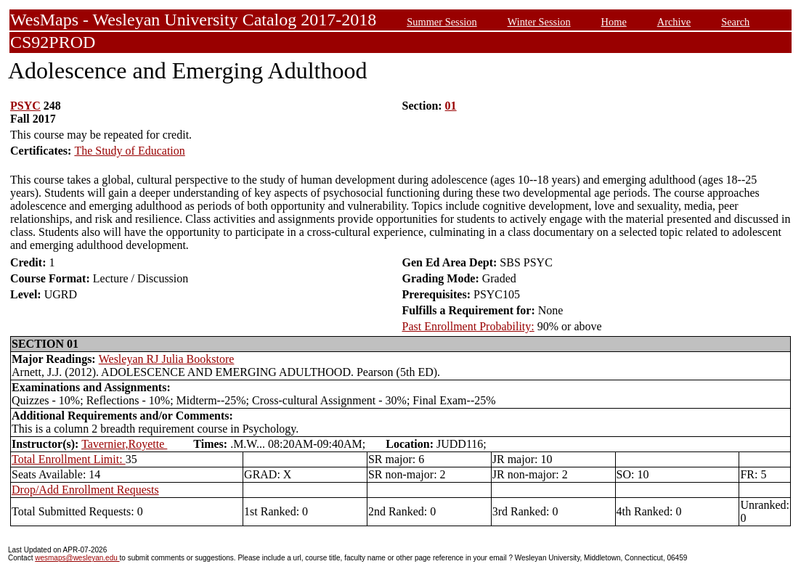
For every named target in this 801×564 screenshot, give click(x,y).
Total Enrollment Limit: (69, 459)
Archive (674, 22)
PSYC (25, 105)
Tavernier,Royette (124, 444)
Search (735, 22)
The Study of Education (129, 150)
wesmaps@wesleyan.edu (77, 558)
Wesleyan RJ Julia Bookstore (167, 359)
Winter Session (539, 22)
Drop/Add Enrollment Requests (85, 489)
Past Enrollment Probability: (468, 326)
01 (451, 105)
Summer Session (441, 22)
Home (614, 22)
